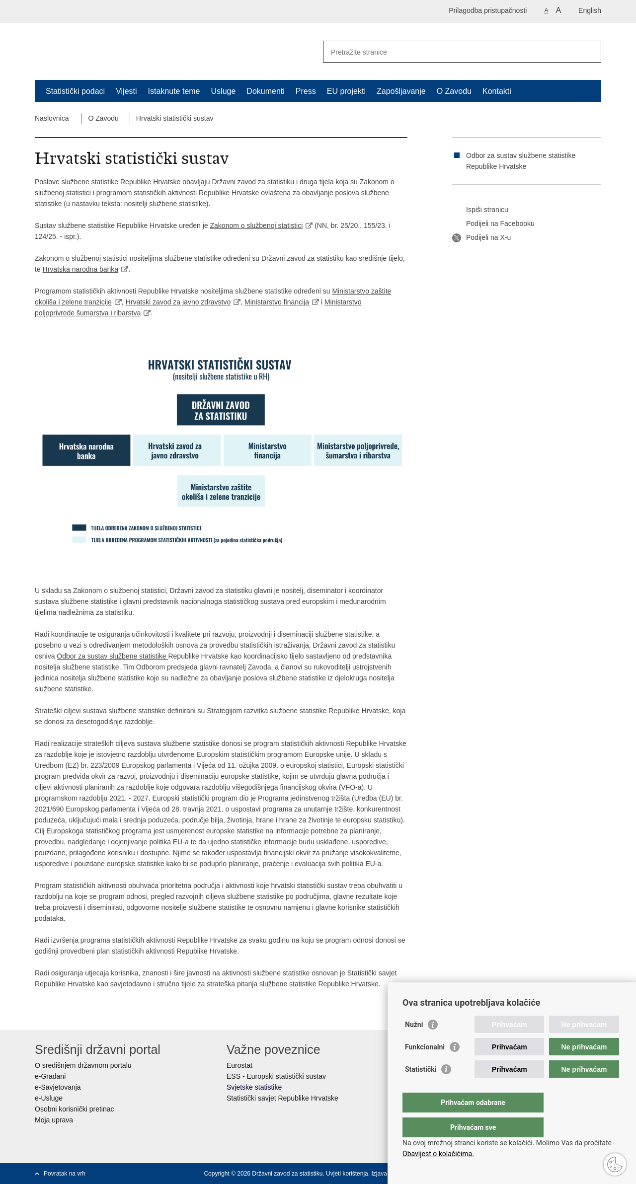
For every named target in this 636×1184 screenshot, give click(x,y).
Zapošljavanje (401, 91)
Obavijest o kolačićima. (438, 1154)
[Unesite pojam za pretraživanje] (451, 52)
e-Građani (50, 1076)
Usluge (223, 91)
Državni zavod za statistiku (254, 182)
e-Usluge (49, 1098)
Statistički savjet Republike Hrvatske (282, 1098)
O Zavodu (454, 91)
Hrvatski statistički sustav (175, 118)
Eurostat (239, 1065)
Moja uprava (54, 1120)
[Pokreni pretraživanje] (589, 52)
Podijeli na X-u (481, 237)
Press (306, 91)
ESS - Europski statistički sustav (276, 1076)
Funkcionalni (425, 1067)
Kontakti (496, 91)
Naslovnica (52, 118)
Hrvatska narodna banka (81, 269)
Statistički (420, 1089)
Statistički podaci (75, 91)
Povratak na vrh (64, 1173)
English (589, 10)
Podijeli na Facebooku (493, 224)
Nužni (414, 1044)
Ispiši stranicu (480, 210)
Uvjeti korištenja (347, 1173)
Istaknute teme (174, 91)
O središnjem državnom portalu (83, 1065)
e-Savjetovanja (58, 1087)
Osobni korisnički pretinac (74, 1109)
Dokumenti (265, 91)
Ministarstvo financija (276, 302)
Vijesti (126, 91)
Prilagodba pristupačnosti (488, 10)
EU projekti (346, 91)
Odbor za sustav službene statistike (112, 656)
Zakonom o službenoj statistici (256, 225)
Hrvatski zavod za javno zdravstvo (178, 302)
